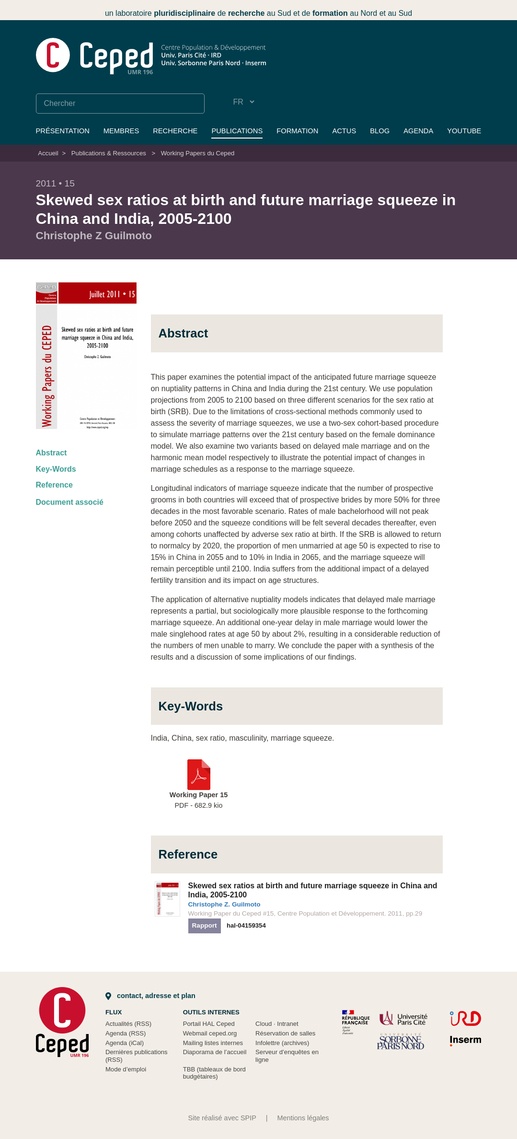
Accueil (48, 153)
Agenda (418, 131)
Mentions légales (303, 1118)
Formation (297, 131)
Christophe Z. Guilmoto (224, 904)
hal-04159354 (246, 925)
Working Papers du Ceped (198, 153)
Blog (380, 131)
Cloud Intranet (277, 1023)
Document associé (69, 502)
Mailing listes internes (213, 1042)
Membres (121, 131)
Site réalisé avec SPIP (222, 1118)
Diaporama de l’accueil (215, 1052)
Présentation (63, 131)
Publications (237, 131)
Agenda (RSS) (125, 1033)
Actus (344, 131)
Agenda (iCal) (124, 1042)
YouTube (464, 131)
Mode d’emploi (125, 1069)
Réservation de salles (285, 1033)
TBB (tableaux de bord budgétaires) (214, 1073)
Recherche (175, 131)
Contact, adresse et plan (150, 996)
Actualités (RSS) (128, 1023)
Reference (54, 485)
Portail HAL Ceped (209, 1023)
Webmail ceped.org (210, 1033)
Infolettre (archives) (282, 1042)
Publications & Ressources (108, 153)
